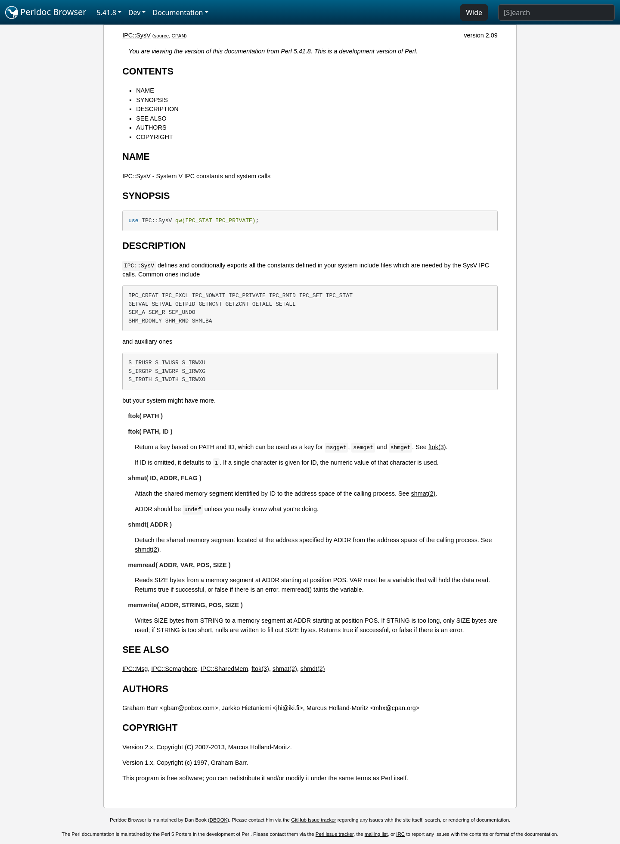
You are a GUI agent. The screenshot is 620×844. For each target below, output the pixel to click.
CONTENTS (148, 71)
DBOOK (219, 819)
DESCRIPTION (157, 109)
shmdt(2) (147, 549)
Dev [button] (134, 12)
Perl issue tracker (334, 834)
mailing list (376, 834)
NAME (145, 90)
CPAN (178, 35)
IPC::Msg (135, 668)
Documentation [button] (177, 12)
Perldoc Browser (46, 12)
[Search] (556, 12)
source (161, 35)
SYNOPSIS (152, 99)
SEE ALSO (151, 118)
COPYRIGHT (154, 136)
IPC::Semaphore (174, 668)
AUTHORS (151, 127)
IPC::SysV (136, 35)
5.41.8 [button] (106, 12)
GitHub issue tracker (313, 819)
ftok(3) (437, 447)
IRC (400, 834)
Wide (474, 12)
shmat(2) (423, 493)
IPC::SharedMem (224, 668)
